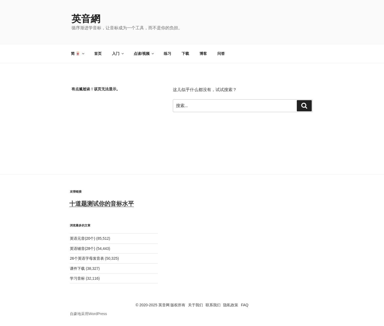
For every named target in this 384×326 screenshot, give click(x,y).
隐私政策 (230, 305)
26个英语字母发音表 (87, 258)
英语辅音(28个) (82, 248)
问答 (221, 53)
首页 (98, 53)
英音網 (85, 18)
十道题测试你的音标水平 (101, 203)
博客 (203, 53)
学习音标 (77, 278)
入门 (118, 53)
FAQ (244, 305)
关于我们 (195, 305)
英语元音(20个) (82, 238)
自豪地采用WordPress (88, 314)
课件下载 (77, 268)
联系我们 (213, 305)
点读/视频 (144, 53)
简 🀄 (78, 53)
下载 (185, 53)
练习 (167, 53)
